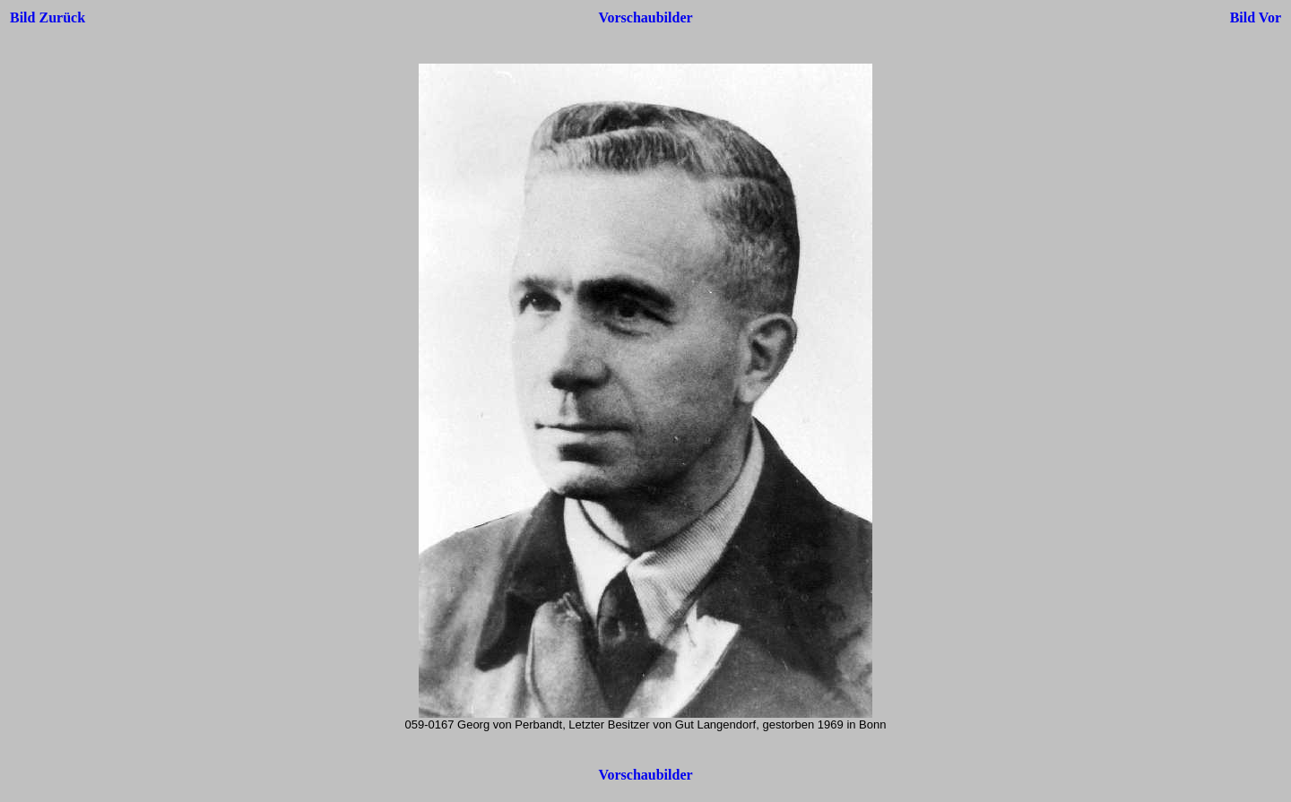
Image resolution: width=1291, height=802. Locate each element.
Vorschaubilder (645, 17)
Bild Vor (1255, 17)
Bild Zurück (47, 17)
